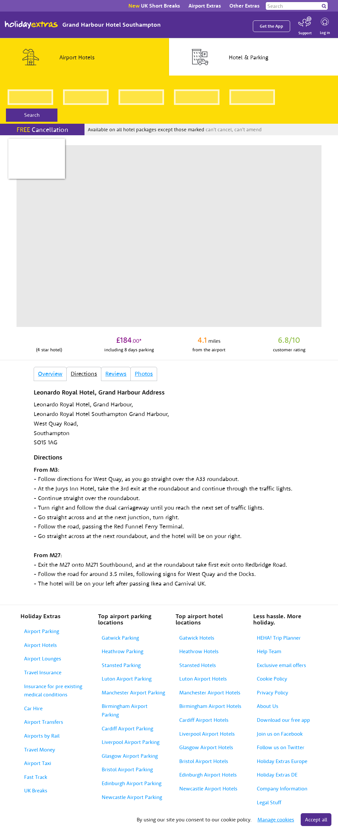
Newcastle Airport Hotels (208, 788)
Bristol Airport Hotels (203, 761)
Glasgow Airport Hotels (206, 747)
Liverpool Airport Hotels (207, 733)
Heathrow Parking (122, 651)
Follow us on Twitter (280, 747)
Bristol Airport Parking (127, 769)
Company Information (282, 788)
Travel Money (39, 749)
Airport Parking (41, 631)
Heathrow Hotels (199, 651)
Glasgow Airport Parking (130, 755)
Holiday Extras (31, 24)
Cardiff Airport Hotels (203, 720)
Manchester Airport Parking (133, 692)
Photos (144, 373)
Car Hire (33, 708)
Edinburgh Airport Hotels (208, 774)
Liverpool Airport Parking (130, 742)
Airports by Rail (41, 735)
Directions (84, 373)
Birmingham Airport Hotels (210, 706)
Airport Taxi (37, 763)
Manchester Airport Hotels (209, 692)
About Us (267, 706)
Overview (50, 373)
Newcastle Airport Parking (132, 797)
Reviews (115, 373)
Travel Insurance (42, 672)
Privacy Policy (272, 692)
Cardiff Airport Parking (127, 728)
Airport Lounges (42, 658)
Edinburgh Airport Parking (131, 783)
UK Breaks (35, 790)
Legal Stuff (269, 802)
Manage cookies (275, 819)
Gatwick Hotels (196, 637)
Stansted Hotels (197, 665)
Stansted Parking (121, 665)
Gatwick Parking (120, 637)
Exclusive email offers (281, 665)
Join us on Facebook (280, 733)
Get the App (271, 26)
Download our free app (283, 720)
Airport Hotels (40, 645)
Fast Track (35, 777)
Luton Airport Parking (127, 678)
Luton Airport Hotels (203, 678)
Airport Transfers (43, 722)
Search (32, 115)
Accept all (316, 819)
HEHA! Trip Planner (279, 637)
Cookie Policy (272, 678)
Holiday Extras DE (277, 774)
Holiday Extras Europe (282, 761)
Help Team (269, 651)
